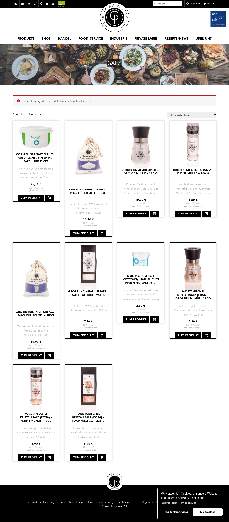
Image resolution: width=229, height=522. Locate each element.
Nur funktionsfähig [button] (176, 512)
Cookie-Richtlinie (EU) (115, 506)
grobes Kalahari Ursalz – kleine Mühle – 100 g (193, 171)
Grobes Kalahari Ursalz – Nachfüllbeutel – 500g (36, 313)
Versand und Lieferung (41, 502)
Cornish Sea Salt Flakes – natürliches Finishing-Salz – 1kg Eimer (36, 157)
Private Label (145, 38)
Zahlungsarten (127, 502)
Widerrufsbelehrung (71, 502)
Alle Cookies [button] (207, 512)
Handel (64, 38)
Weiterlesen (170, 503)
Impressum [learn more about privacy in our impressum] (188, 503)
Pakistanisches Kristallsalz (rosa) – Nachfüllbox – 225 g (88, 417)
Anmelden (193, 3)
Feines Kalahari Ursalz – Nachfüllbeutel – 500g (88, 191)
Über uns (204, 38)
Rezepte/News (176, 38)
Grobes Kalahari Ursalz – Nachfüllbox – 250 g (88, 293)
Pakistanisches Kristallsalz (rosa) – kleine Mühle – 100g (36, 417)
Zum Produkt (31, 198)
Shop (46, 38)
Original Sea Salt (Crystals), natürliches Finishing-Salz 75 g (140, 279)
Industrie (118, 38)
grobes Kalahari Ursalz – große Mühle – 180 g (140, 171)
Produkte (26, 38)
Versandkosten (38, 190)
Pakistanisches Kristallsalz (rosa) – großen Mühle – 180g (193, 295)
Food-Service (90, 38)
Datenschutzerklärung (101, 502)
